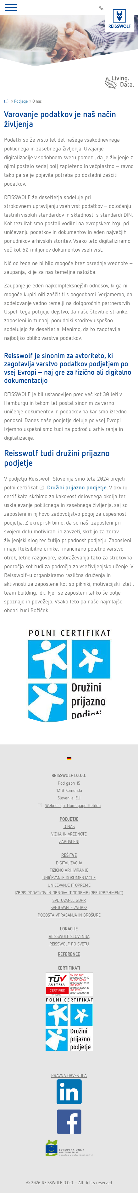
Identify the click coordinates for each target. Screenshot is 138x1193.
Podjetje (21, 101)
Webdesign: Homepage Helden (73, 805)
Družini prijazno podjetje (77, 487)
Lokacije (69, 928)
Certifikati (69, 968)
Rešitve (69, 855)
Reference (69, 954)
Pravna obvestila (69, 1075)
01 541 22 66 (101, 8)
